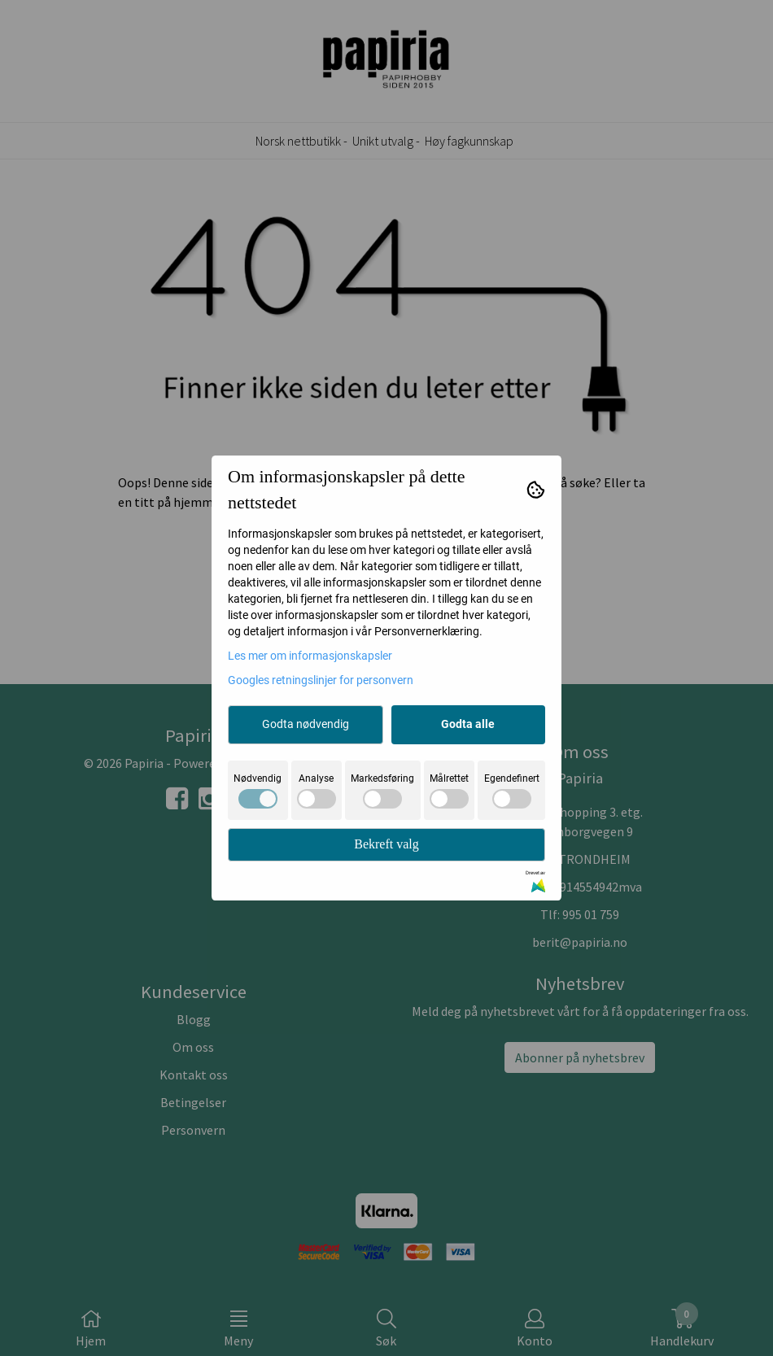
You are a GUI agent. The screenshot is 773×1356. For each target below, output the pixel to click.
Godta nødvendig (305, 723)
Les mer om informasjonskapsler (310, 655)
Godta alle (468, 723)
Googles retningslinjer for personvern (320, 680)
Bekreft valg (386, 844)
